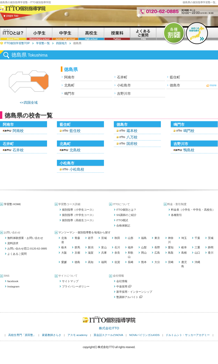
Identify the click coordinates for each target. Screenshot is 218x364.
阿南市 (69, 77)
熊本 (144, 262)
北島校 (75, 150)
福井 (130, 247)
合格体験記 (123, 225)
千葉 (197, 238)
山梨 (144, 247)
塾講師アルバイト (129, 297)
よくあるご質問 (17, 253)
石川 (117, 247)
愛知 (170, 247)
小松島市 (124, 85)
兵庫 (104, 252)
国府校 (131, 144)
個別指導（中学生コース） (78, 215)
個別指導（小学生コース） (78, 209)
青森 (77, 238)
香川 (210, 252)
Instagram (13, 286)
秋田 (117, 238)
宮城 (104, 238)
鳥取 (170, 252)
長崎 (130, 262)
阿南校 (18, 131)
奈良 (117, 252)
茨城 (210, 238)
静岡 (210, 247)
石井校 (18, 150)
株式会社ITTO (109, 328)
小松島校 (77, 169)
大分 (157, 262)
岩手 (90, 238)
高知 (90, 262)
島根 (184, 252)
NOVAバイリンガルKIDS (144, 335)
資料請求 (12, 243)
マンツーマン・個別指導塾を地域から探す (84, 232)
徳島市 (175, 85)
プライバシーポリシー (75, 286)
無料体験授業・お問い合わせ (25, 238)
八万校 (131, 137)
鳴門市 (69, 93)
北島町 (69, 85)
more (213, 85)
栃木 (64, 247)
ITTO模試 (122, 220)
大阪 (64, 252)
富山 (104, 247)
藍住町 (175, 77)
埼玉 (184, 238)
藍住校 (75, 131)
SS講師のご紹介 (126, 215)
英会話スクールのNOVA (108, 335)
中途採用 (123, 286)
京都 (77, 252)
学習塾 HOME (12, 204)
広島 (157, 252)
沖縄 (197, 262)
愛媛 (64, 262)
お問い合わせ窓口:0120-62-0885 (27, 248)
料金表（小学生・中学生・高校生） (193, 209)
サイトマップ (70, 281)
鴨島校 (188, 150)
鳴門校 (188, 131)
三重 (197, 247)
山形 (130, 238)
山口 (197, 252)
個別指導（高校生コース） (78, 220)
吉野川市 (124, 93)
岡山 (144, 252)
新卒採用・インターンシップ (134, 291)
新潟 (90, 247)
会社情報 (121, 281)
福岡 (104, 262)
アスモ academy (77, 335)
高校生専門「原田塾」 (22, 335)
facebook (12, 281)
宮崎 (170, 262)
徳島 (77, 262)
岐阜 (184, 247)
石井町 (122, 77)
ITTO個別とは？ (126, 209)
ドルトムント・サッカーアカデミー (188, 335)
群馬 (77, 247)
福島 (144, 238)
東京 (157, 238)
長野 (157, 247)
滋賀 (90, 252)
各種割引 (176, 215)
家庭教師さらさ (51, 335)
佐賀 (117, 262)
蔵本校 (131, 131)
